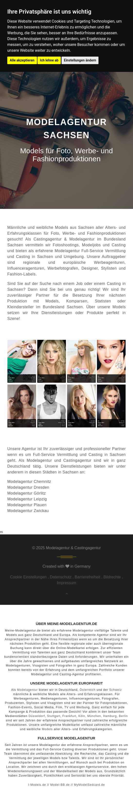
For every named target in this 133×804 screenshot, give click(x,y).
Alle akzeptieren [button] (22, 60)
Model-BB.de (60, 785)
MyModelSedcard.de (89, 785)
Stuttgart (53, 716)
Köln (81, 716)
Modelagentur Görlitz (26, 493)
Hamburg (110, 716)
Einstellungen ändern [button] (80, 60)
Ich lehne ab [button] (49, 60)
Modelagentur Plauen (27, 505)
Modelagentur (39, 460)
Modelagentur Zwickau (28, 511)
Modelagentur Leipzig (27, 499)
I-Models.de (37, 785)
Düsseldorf (36, 716)
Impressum (66, 583)
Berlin (123, 716)
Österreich (88, 690)
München (94, 716)
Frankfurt (69, 716)
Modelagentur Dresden (28, 487)
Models (47, 729)
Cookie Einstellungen (28, 577)
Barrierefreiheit (87, 577)
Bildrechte (112, 577)
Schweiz (115, 690)
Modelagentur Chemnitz (29, 481)
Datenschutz (60, 577)
